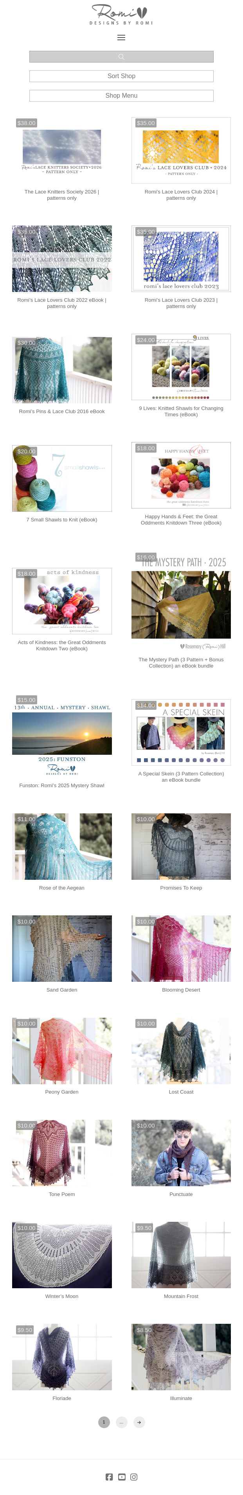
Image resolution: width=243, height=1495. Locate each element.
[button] (121, 37)
